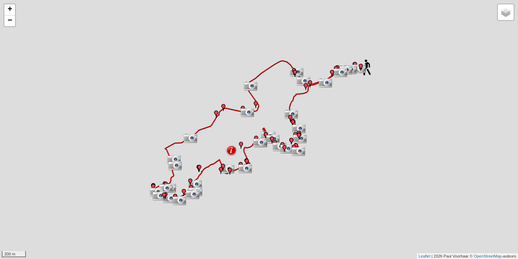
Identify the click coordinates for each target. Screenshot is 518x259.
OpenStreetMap (488, 256)
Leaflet (425, 256)
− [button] (10, 20)
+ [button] (10, 9)
